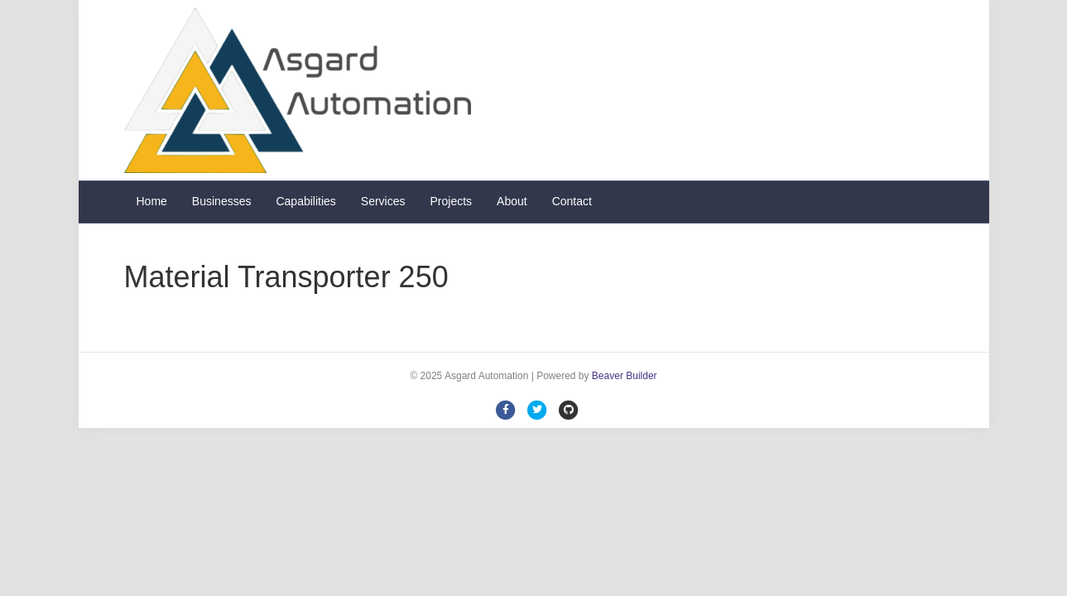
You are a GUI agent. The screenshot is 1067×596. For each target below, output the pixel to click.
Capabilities (305, 201)
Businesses (222, 201)
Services (383, 201)
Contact (572, 201)
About (512, 201)
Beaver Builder (624, 376)
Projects (451, 201)
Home (152, 201)
